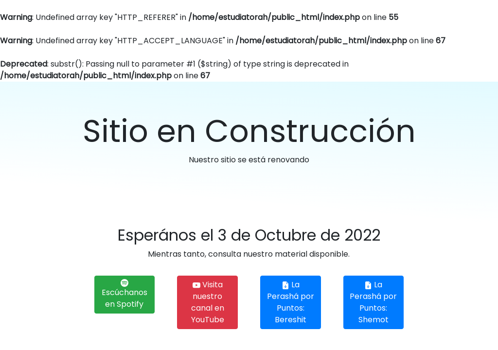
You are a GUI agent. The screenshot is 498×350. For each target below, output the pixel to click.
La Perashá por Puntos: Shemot (373, 302)
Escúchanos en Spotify (124, 294)
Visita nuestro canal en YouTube (207, 302)
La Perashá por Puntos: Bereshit (290, 302)
